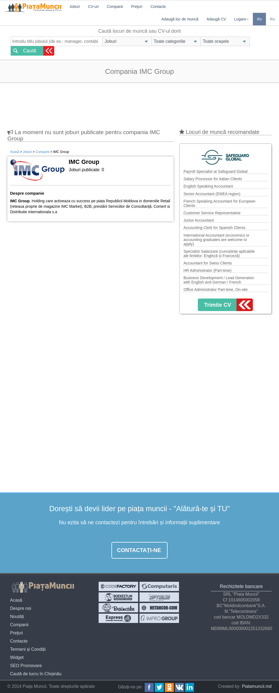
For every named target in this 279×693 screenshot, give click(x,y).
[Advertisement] (139, 103)
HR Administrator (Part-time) (208, 270)
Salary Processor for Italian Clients (213, 179)
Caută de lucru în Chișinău (36, 673)
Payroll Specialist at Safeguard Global (216, 171)
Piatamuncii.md (257, 686)
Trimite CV (217, 305)
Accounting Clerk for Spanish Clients (214, 227)
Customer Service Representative (212, 213)
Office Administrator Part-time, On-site (216, 289)
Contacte (158, 6)
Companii (115, 6)
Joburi (74, 6)
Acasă (14, 152)
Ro (259, 19)
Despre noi (20, 608)
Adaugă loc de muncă (180, 19)
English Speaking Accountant (208, 186)
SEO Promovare (26, 665)
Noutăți (17, 616)
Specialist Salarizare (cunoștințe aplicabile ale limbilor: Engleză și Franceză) (219, 253)
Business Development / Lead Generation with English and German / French (219, 280)
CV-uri (93, 6)
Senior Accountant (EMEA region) (212, 194)
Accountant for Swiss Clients (208, 263)
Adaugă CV (216, 19)
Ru (272, 19)
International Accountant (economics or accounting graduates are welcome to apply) (217, 239)
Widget (17, 657)
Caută (29, 50)
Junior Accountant (199, 220)
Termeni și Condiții (28, 649)
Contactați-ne (139, 550)
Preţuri (136, 6)
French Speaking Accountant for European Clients (220, 203)
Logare (241, 19)
